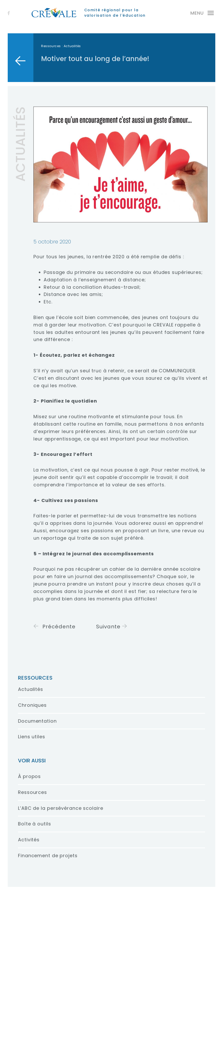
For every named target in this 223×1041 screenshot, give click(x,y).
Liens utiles (31, 741)
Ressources (51, 46)
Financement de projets (48, 860)
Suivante (111, 631)
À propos (29, 781)
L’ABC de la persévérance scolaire (60, 813)
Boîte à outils (34, 828)
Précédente (54, 631)
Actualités (30, 694)
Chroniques (32, 710)
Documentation (37, 725)
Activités (29, 844)
